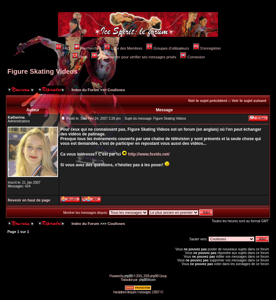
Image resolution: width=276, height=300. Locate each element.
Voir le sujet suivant (249, 101)
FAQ (63, 48)
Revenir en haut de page (29, 200)
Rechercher (87, 48)
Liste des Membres (123, 48)
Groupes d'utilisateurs (167, 48)
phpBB (128, 276)
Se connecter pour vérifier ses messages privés (133, 57)
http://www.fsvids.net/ (149, 154)
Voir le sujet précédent (207, 101)
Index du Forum (84, 90)
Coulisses (116, 90)
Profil (79, 57)
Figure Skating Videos (42, 71)
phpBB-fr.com (147, 280)
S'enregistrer (207, 48)
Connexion (192, 57)
